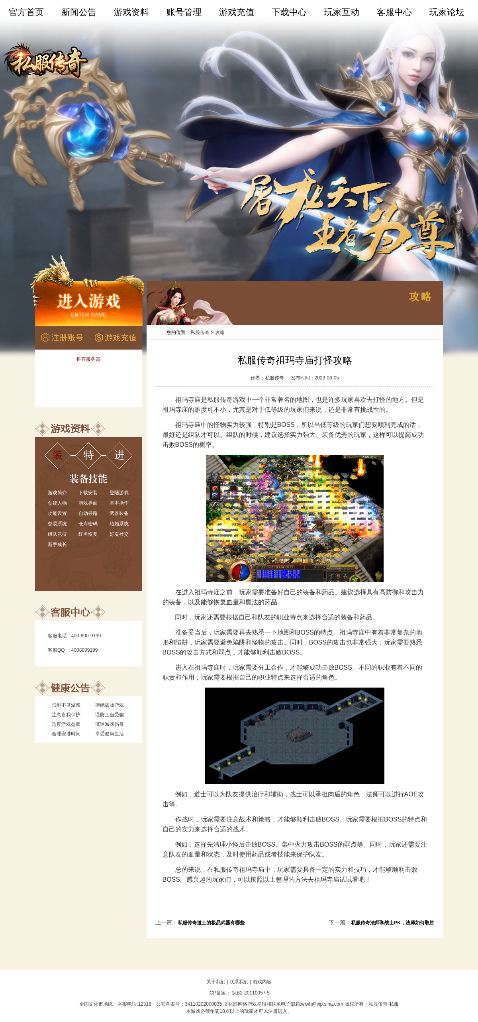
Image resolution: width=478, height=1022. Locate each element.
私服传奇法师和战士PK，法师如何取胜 (392, 923)
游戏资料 (131, 12)
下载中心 (289, 12)
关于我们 (215, 982)
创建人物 (57, 503)
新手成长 (57, 544)
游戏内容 (262, 982)
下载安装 (88, 492)
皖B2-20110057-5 (250, 993)
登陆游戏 (119, 492)
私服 (394, 1004)
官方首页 (26, 12)
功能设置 (57, 513)
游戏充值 (236, 12)
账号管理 (184, 12)
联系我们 (239, 982)
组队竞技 (57, 534)
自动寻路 (88, 513)
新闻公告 (78, 12)
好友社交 (119, 534)
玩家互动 (341, 12)
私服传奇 (200, 332)
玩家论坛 (446, 12)
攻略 (220, 332)
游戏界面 (88, 503)
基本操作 (119, 503)
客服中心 (394, 12)
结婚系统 (119, 524)
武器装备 (119, 513)
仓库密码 (88, 524)
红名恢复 (88, 534)
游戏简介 (57, 492)
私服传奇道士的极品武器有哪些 (211, 923)
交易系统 (57, 524)
